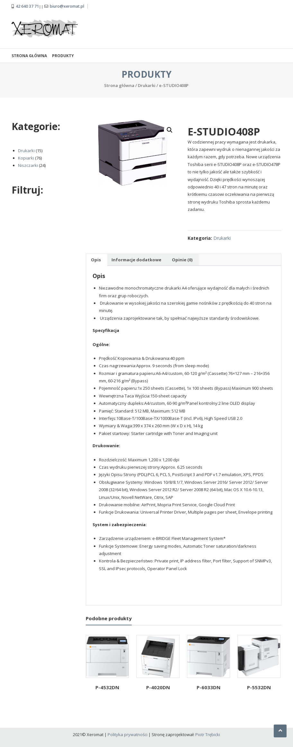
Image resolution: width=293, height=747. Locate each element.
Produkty (63, 54)
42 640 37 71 (27, 5)
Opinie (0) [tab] (182, 259)
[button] (169, 129)
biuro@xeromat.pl (67, 5)
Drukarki (146, 84)
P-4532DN (107, 686)
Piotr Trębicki (207, 733)
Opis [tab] (96, 259)
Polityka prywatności (127, 733)
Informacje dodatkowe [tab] (136, 259)
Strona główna (29, 54)
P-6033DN (208, 686)
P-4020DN (158, 686)
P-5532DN (259, 686)
